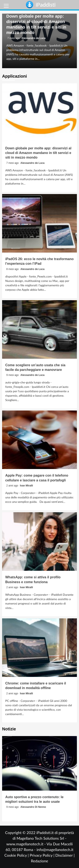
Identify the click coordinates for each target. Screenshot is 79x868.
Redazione (39, 861)
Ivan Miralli (26, 485)
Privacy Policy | (42, 855)
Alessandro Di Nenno (33, 806)
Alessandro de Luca (33, 38)
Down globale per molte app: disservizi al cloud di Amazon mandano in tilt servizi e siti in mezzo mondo (38, 152)
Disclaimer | (65, 855)
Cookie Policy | (17, 855)
